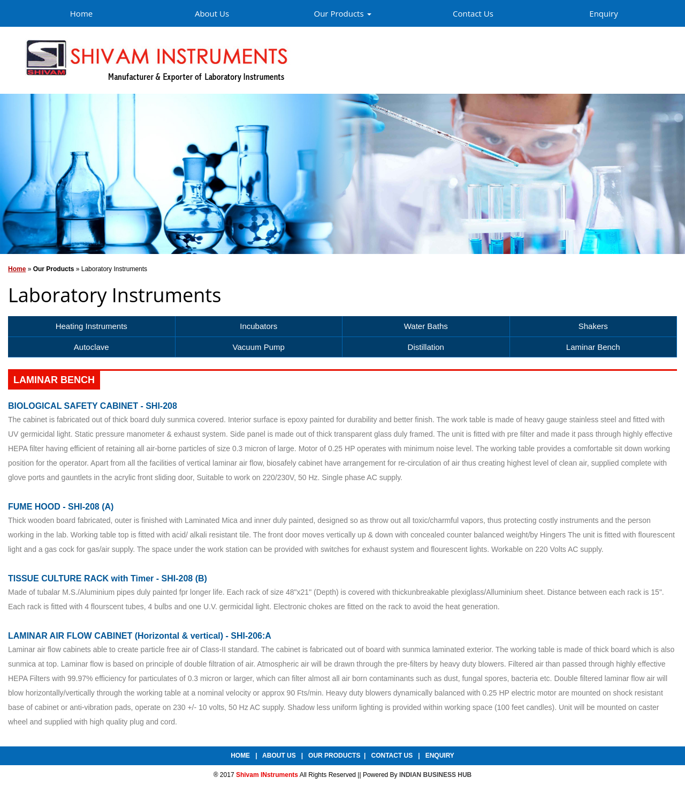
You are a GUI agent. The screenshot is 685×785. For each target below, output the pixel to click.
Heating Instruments (91, 326)
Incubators (258, 326)
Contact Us (473, 13)
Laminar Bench (593, 347)
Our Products (342, 13)
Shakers (593, 326)
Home (81, 13)
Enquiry (603, 13)
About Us (212, 13)
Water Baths (426, 326)
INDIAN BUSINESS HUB (435, 775)
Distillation (426, 347)
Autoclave (91, 347)
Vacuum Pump (259, 347)
